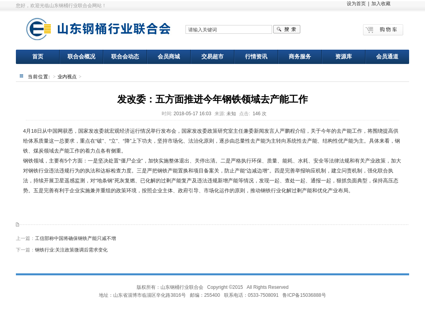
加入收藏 (380, 3)
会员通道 (387, 57)
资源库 (343, 57)
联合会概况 (81, 57)
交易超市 (212, 57)
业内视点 (67, 76)
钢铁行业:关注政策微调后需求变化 (71, 250)
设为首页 (356, 3)
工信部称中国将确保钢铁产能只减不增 (75, 238)
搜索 (286, 29)
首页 (37, 57)
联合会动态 (125, 57)
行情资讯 (256, 57)
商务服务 (300, 57)
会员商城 (169, 57)
